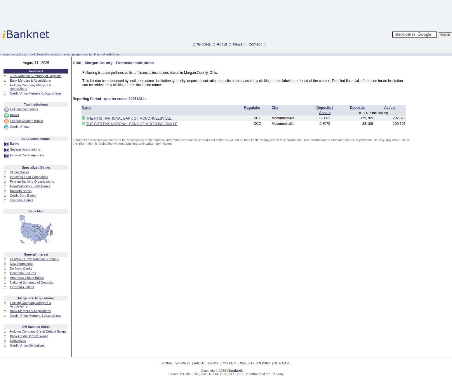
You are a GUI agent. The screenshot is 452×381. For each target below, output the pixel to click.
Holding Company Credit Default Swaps (38, 331)
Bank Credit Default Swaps (29, 336)
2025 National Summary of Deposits (35, 76)
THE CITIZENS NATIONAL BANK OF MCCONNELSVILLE (132, 124)
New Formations (21, 263)
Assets (389, 108)
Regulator (252, 108)
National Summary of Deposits (31, 282)
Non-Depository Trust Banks (30, 186)
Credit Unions (19, 126)
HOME (167, 363)
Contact (255, 44)
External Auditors (22, 287)
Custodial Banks (21, 200)
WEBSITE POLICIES (255, 363)
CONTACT (229, 363)
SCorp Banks (19, 172)
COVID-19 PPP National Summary (34, 259)
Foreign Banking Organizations (32, 181)
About (222, 44)
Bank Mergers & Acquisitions (30, 80)
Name (86, 108)
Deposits (357, 108)
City (275, 108)
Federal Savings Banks (26, 121)
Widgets (204, 44)
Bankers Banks (21, 191)
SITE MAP (281, 363)
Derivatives (18, 340)
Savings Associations (25, 149)
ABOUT (199, 363)
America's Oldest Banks (27, 277)
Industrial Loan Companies (29, 177)
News (237, 44)
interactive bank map (15, 54)
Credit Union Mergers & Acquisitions (35, 93)
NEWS (213, 363)
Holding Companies (24, 109)
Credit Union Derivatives (27, 345)
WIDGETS (182, 363)
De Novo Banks (21, 268)
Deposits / (325, 108)
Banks (14, 115)
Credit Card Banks (23, 195)
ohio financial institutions (45, 54)
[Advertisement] (251, 13)
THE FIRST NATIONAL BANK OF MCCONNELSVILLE (129, 118)
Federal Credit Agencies (27, 155)
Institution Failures (23, 273)
